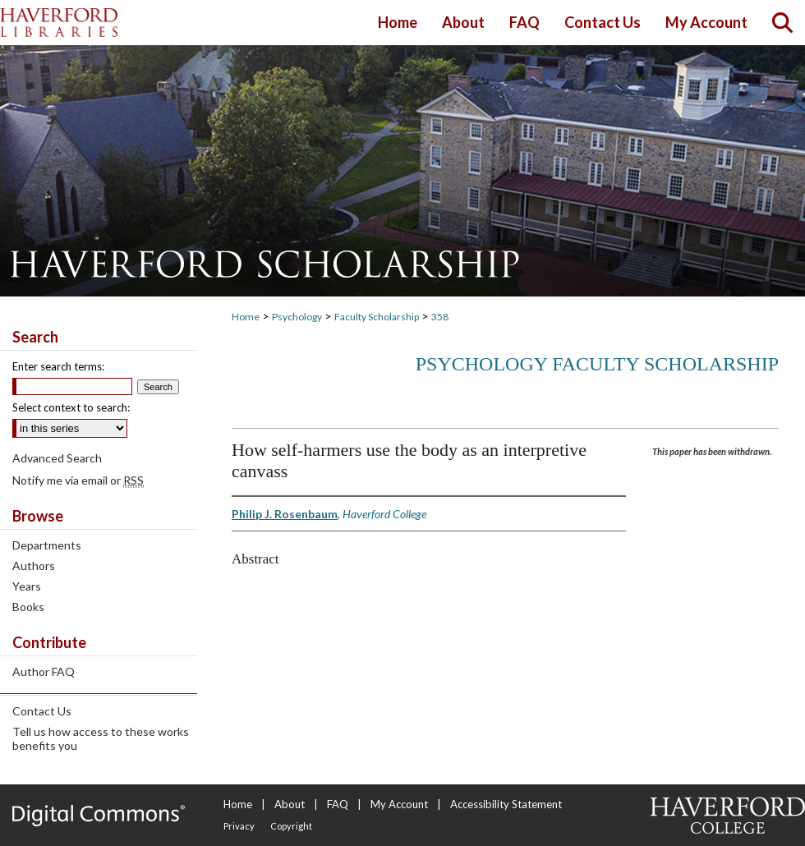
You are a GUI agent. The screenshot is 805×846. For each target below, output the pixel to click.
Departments (46, 545)
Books (28, 607)
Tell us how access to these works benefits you (100, 738)
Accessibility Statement (506, 804)
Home (246, 316)
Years (26, 586)
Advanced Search (57, 458)
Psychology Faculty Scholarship (597, 364)
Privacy (239, 826)
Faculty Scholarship (376, 316)
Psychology (297, 316)
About (289, 804)
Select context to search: (71, 407)
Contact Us (41, 711)
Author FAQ (43, 671)
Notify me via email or (78, 480)
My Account (399, 804)
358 (439, 316)
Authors (33, 565)
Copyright (291, 826)
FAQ (337, 804)
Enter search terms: (58, 366)
